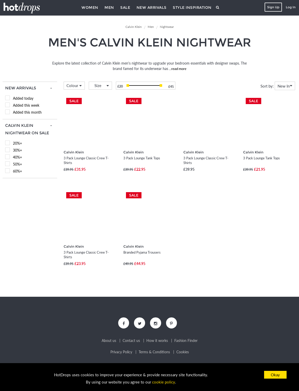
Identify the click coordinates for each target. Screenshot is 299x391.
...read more (177, 68)
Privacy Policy (121, 352)
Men (109, 7)
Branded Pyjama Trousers (142, 252)
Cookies (182, 352)
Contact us (131, 341)
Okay (275, 374)
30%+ (17, 150)
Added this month (27, 112)
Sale (125, 7)
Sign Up (273, 7)
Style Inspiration (192, 7)
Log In (290, 7)
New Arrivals (152, 7)
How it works (157, 341)
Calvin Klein (74, 152)
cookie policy (163, 382)
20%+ (17, 143)
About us (109, 341)
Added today (23, 98)
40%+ (17, 157)
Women (89, 7)
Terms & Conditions (154, 352)
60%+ (17, 171)
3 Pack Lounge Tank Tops (141, 158)
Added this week (26, 105)
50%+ (17, 164)
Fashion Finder (186, 341)
